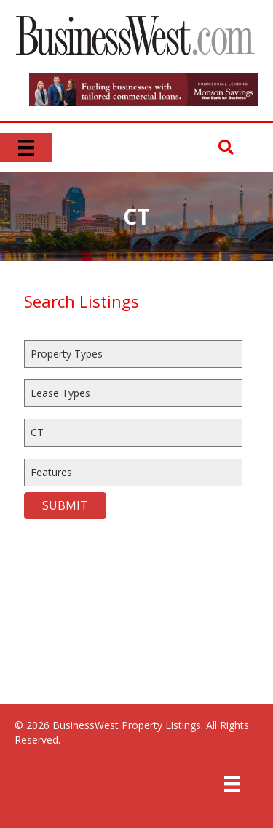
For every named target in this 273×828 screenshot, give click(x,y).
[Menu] (26, 147)
